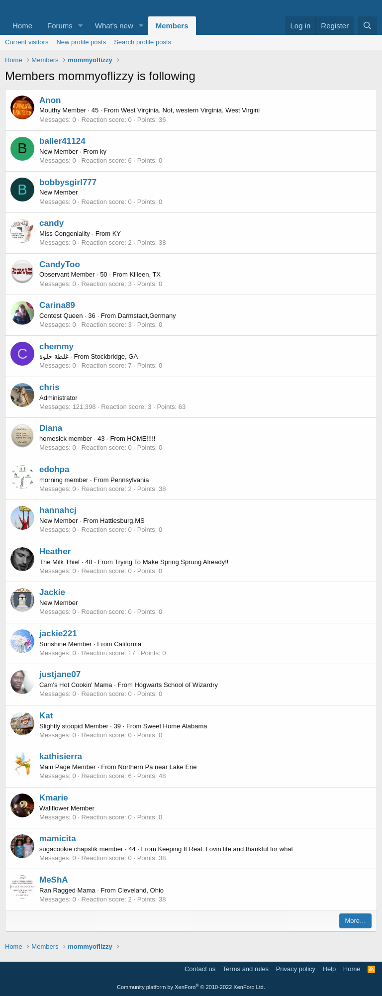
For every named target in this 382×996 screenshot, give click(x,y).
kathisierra (60, 756)
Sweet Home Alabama (175, 726)
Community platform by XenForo (191, 987)
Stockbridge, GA (114, 356)
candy (51, 223)
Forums (60, 25)
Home (22, 25)
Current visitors (26, 42)
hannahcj (58, 510)
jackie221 (58, 633)
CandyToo (59, 264)
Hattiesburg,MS (122, 520)
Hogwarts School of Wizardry (176, 685)
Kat (46, 715)
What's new (114, 25)
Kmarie (53, 797)
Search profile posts (142, 42)
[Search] (367, 25)
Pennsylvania (129, 480)
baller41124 (62, 141)
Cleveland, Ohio (141, 890)
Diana (50, 428)
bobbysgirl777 (67, 182)
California (127, 644)
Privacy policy (295, 969)
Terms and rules (246, 969)
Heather (55, 551)
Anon (50, 100)
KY (116, 233)
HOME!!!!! (141, 438)
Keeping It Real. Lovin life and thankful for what (225, 849)
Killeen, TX (145, 274)
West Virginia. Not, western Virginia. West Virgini (190, 110)
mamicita (57, 838)
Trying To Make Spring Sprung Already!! (171, 562)
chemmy (56, 346)
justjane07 (60, 674)
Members (172, 25)
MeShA (53, 880)
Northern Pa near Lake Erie (157, 767)
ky (103, 151)
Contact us (200, 969)
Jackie (52, 592)
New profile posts (81, 42)
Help (329, 969)
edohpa (54, 469)
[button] (81, 25)
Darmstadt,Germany (147, 315)
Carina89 (57, 305)
